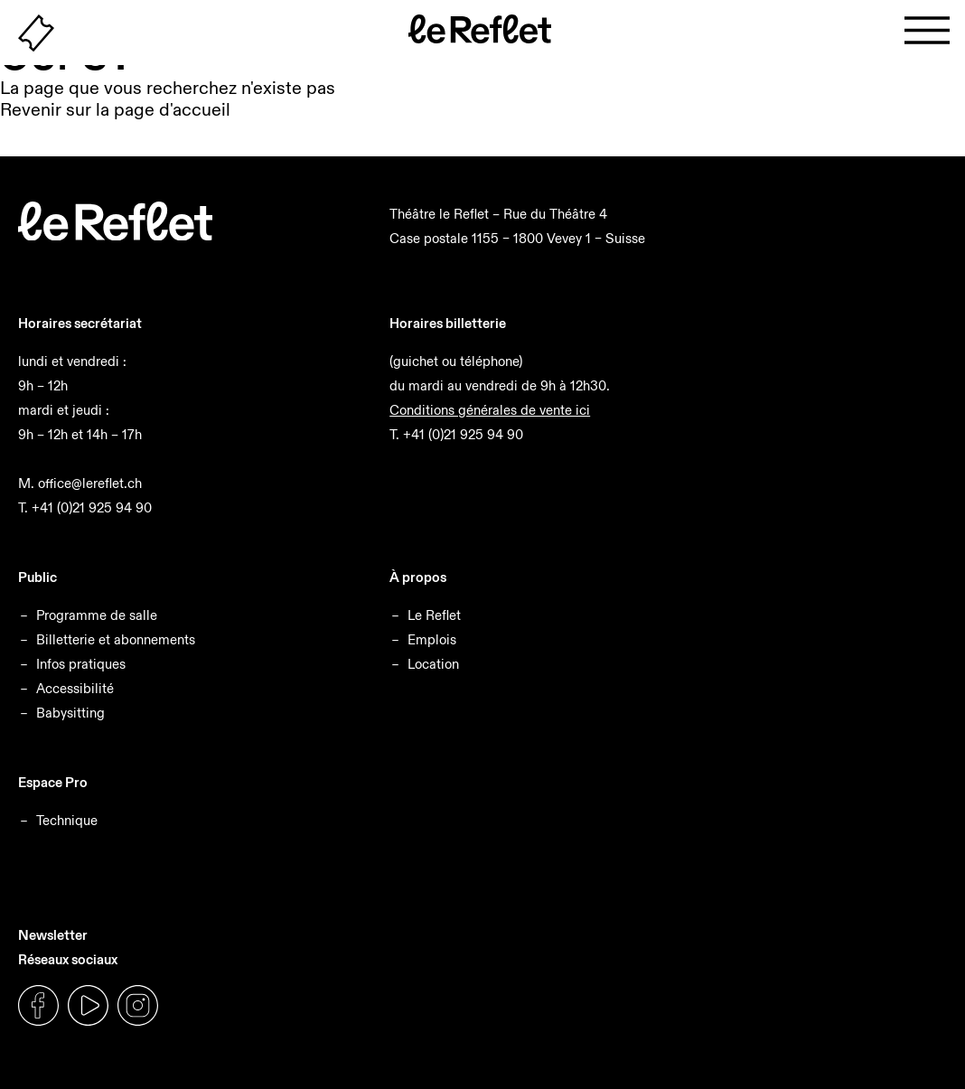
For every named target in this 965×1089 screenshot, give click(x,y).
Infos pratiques (81, 663)
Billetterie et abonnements (115, 639)
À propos (417, 577)
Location (433, 663)
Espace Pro (53, 782)
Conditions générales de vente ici (489, 409)
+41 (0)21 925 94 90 (92, 507)
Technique (67, 820)
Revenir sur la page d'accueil (115, 109)
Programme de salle (96, 615)
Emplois (432, 639)
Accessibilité (75, 688)
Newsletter (53, 934)
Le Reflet (434, 615)
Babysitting (70, 712)
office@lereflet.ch (90, 483)
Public (37, 577)
